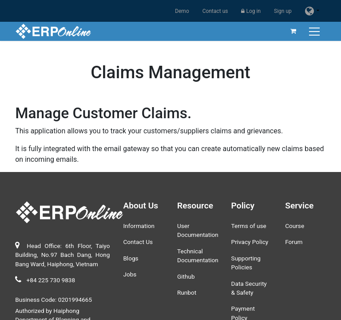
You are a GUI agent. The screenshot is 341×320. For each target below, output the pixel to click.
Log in (251, 11)
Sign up (283, 11)
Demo (182, 11)
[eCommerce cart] (293, 31)
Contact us (215, 11)
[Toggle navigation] (315, 31)
